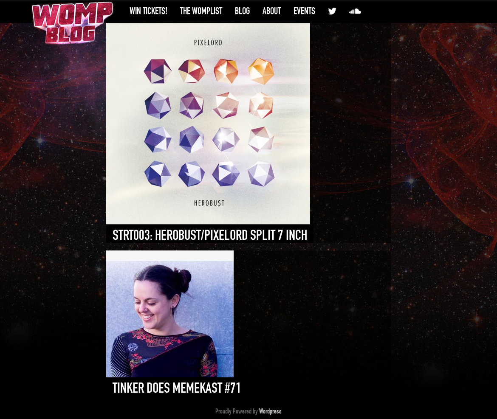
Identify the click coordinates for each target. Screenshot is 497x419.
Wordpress (270, 411)
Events (304, 11)
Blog (242, 11)
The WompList (201, 11)
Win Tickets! (148, 11)
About (272, 11)
